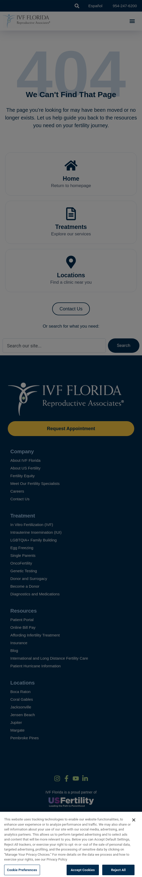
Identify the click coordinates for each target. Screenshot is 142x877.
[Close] (133, 824)
